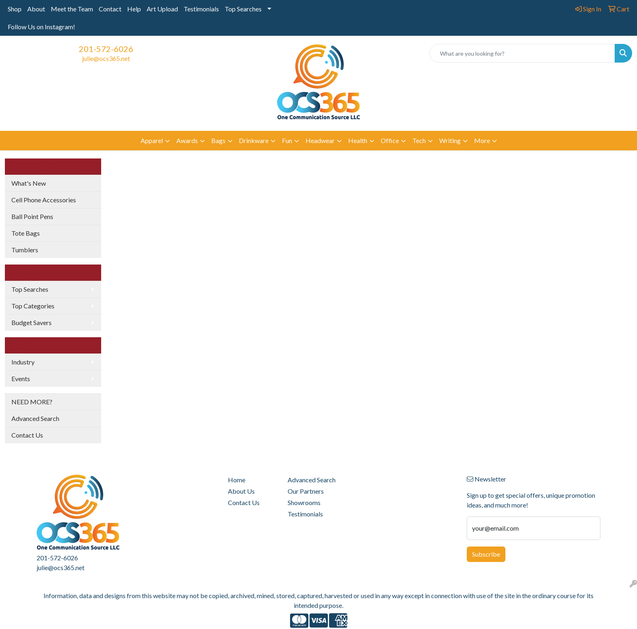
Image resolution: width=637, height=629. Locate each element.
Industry (23, 362)
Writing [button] (450, 140)
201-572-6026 (106, 49)
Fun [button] (287, 140)
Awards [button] (187, 140)
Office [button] (390, 140)
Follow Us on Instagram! (41, 26)
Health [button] (357, 140)
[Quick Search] (522, 53)
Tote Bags (25, 233)
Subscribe (486, 554)
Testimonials (201, 9)
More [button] (482, 140)
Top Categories (32, 306)
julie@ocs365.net (106, 58)
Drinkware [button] (254, 140)
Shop (15, 9)
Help (134, 9)
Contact (110, 9)
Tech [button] (419, 140)
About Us (241, 491)
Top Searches (243, 9)
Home (236, 480)
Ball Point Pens (32, 216)
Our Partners (306, 491)
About (36, 9)
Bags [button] (218, 140)
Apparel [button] (152, 140)
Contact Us (27, 435)
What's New (28, 183)
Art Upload (162, 9)
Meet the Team (72, 9)
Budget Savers (31, 322)
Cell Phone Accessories (43, 200)
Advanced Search (35, 418)
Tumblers (24, 250)
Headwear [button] (320, 140)
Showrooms (304, 502)
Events (20, 378)
